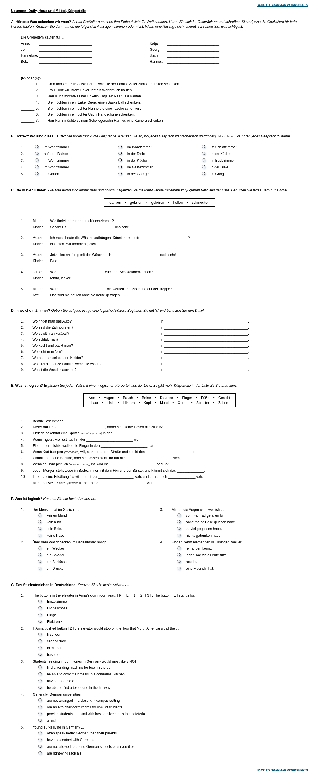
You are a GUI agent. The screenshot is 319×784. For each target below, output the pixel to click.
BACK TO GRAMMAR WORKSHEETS (282, 5)
